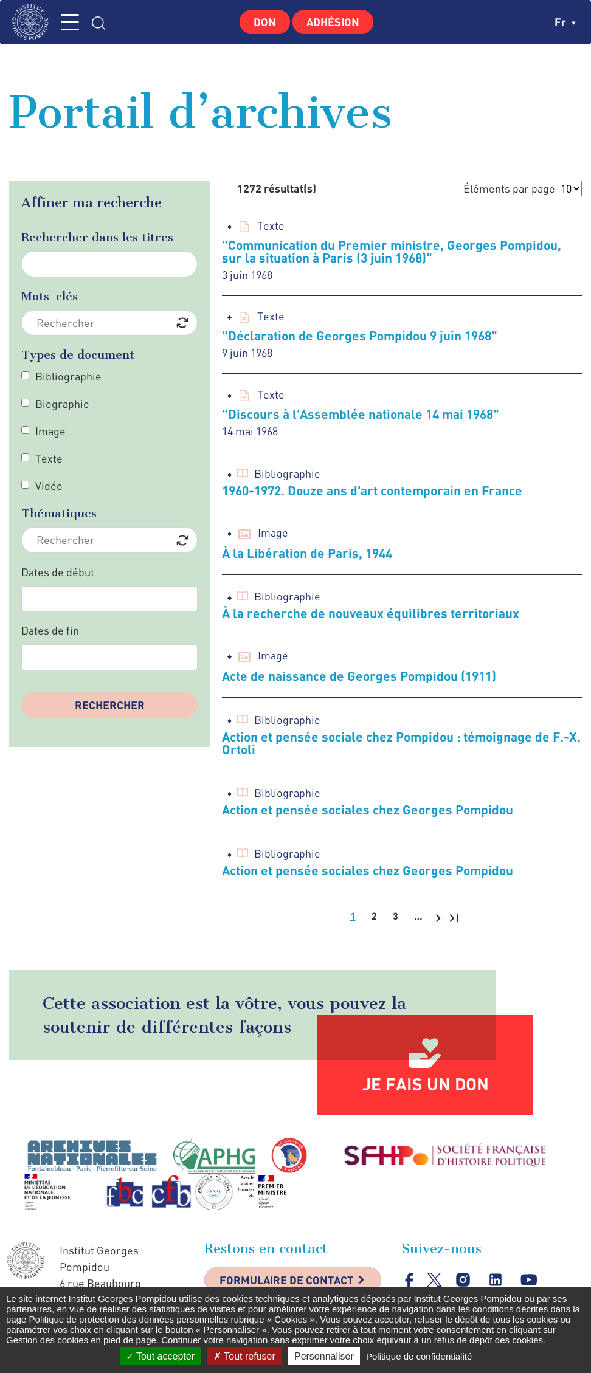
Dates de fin (50, 630)
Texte (49, 458)
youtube (528, 1279)
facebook (409, 1279)
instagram (463, 1279)
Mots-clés (49, 296)
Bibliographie (68, 376)
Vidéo (49, 485)
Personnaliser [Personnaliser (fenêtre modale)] (324, 1356)
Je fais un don (425, 1083)
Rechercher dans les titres (97, 237)
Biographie (62, 403)
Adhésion (332, 22)
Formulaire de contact (286, 1280)
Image (50, 431)
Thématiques (59, 513)
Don (265, 22)
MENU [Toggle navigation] (70, 22)
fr (565, 22)
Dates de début (57, 572)
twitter (434, 1279)
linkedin (495, 1279)
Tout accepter (160, 1356)
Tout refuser (244, 1356)
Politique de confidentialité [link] (419, 1356)
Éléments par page (509, 188)
